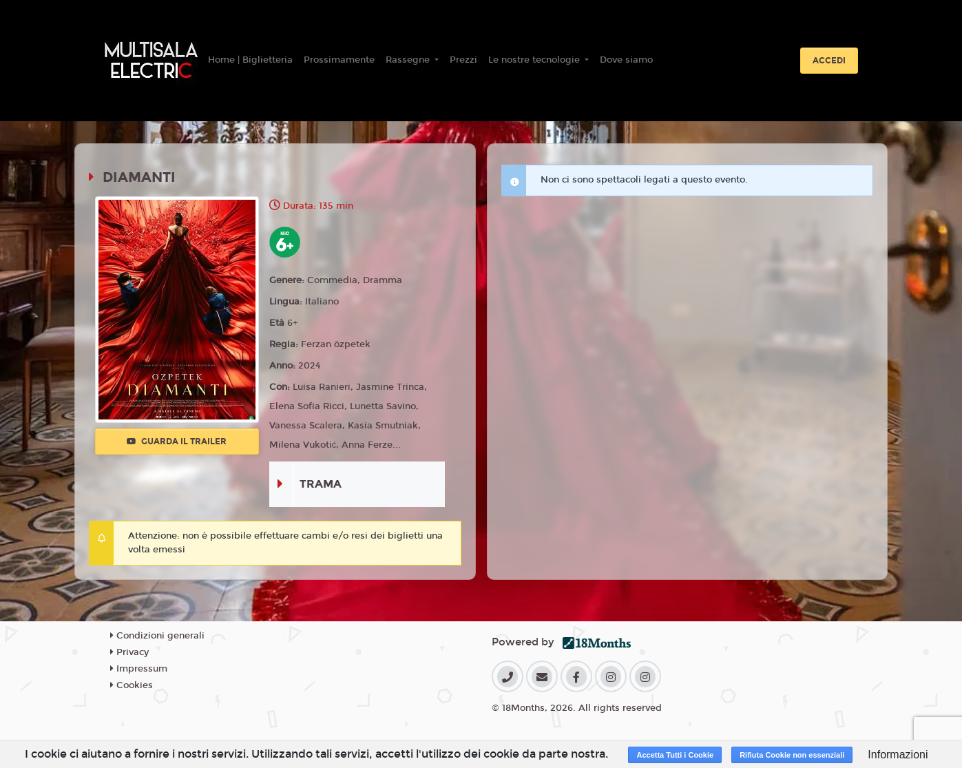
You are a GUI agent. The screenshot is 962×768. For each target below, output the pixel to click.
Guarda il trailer (177, 441)
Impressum (138, 668)
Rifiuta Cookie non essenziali (792, 755)
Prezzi (463, 59)
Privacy (129, 652)
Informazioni (898, 754)
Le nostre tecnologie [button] (535, 59)
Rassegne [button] (409, 59)
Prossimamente (339, 59)
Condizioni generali (157, 635)
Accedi (829, 60)
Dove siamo (626, 59)
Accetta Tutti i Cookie (674, 755)
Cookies (131, 685)
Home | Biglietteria (250, 59)
